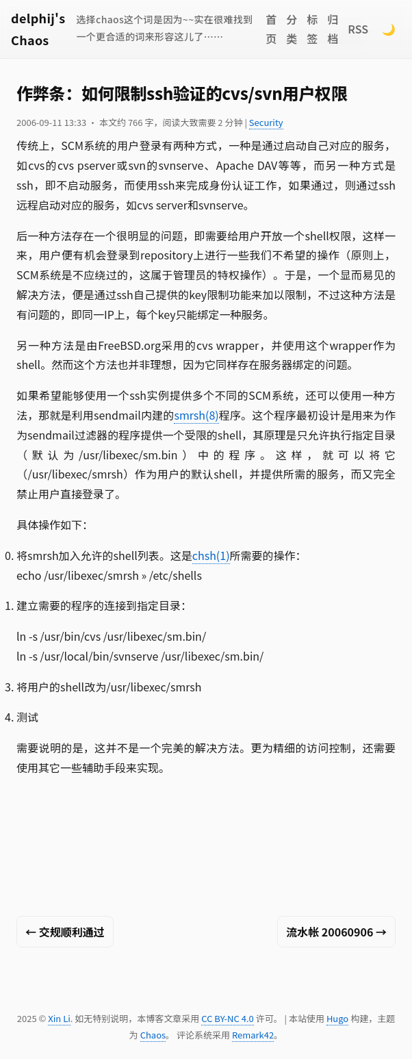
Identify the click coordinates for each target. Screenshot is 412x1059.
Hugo (337, 1018)
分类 (291, 29)
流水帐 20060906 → (336, 931)
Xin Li (59, 1018)
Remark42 (253, 1034)
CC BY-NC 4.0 (227, 1018)
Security (266, 122)
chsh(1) (211, 555)
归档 (332, 29)
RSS (358, 29)
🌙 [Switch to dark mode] (389, 29)
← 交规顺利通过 (65, 931)
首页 (271, 29)
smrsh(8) (196, 415)
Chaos (153, 1034)
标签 (312, 29)
